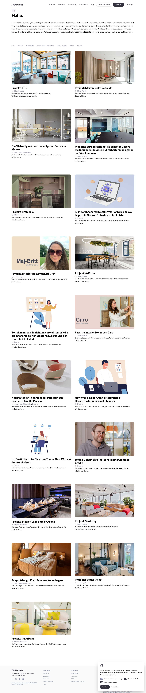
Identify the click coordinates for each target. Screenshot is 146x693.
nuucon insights (62, 46)
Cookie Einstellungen (77, 681)
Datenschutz (75, 673)
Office (72, 46)
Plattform (52, 4)
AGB (72, 679)
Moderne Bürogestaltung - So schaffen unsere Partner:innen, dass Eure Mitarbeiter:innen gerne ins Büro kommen (104, 150)
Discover (20, 46)
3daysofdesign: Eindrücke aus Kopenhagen (37, 580)
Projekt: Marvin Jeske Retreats (93, 87)
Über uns (46, 679)
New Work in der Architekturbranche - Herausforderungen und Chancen (98, 399)
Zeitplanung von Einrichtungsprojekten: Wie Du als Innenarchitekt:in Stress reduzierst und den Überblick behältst (40, 336)
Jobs (44, 684)
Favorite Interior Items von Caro (94, 332)
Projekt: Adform (85, 273)
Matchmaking (72, 4)
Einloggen (130, 4)
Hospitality (30, 46)
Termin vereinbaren (104, 4)
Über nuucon (83, 4)
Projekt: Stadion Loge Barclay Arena (33, 521)
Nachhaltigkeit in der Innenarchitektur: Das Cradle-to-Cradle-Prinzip (38, 399)
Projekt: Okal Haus (23, 638)
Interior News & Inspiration (45, 46)
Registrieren (118, 4)
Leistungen (61, 4)
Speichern (105, 687)
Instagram (76, 32)
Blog (92, 4)
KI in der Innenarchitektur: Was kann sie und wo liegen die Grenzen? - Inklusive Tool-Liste (103, 213)
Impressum (74, 676)
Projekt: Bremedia (23, 211)
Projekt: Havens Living (88, 579)
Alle (13, 46)
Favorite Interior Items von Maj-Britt (33, 273)
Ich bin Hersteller (48, 681)
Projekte (79, 46)
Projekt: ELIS (19, 87)
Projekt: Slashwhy (85, 521)
